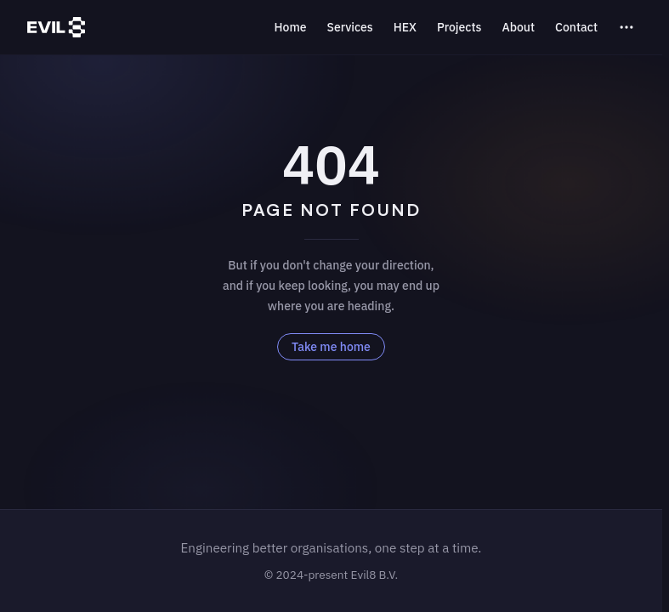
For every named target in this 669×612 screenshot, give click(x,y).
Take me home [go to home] (331, 346)
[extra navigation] (626, 27)
